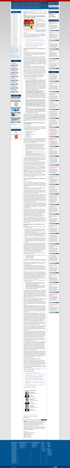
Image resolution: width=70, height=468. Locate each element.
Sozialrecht (33, 446)
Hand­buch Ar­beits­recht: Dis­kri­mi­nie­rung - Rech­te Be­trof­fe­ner (34, 376)
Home (13, 6)
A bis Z (43, 443)
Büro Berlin (49, 449)
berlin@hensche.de (15, 64)
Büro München (50, 453)
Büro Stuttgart (50, 455)
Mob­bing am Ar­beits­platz (41, 27)
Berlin (13, 9)
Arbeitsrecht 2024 (14, 17)
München (29, 9)
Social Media (44, 448)
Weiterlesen (51, 30)
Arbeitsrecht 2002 (14, 44)
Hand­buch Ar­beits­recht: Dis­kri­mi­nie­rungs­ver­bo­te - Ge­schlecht (34, 381)
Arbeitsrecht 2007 (14, 38)
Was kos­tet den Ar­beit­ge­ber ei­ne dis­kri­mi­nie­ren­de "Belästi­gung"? (34, 45)
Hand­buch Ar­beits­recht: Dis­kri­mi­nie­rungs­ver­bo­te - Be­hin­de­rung (34, 378)
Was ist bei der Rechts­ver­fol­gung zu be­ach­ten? (32, 358)
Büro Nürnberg (50, 454)
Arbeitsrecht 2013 (14, 453)
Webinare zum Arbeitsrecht (15, 56)
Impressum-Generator (15, 7)
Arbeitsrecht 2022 (14, 19)
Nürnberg (33, 9)
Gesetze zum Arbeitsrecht (29, 6)
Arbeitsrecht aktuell (17, 6)
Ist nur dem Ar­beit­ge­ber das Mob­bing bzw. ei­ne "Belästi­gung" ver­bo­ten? (35, 42)
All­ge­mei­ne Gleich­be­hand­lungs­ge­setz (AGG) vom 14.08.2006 (40, 20)
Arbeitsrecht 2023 (14, 18)
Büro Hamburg (50, 451)
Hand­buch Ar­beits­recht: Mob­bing (30, 385)
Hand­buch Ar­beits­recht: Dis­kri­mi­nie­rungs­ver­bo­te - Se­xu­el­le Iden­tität (35, 384)
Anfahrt (12, 65)
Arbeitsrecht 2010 (14, 34)
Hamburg (20, 9)
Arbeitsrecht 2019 (14, 23)
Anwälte (40, 9)
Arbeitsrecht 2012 (14, 32)
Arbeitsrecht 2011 (14, 33)
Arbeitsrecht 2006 (15, 39)
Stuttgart (37, 9)
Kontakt (43, 446)
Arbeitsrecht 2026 (14, 14)
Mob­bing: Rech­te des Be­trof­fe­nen (40, 206)
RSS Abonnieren (44, 419)
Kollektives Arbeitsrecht (35, 445)
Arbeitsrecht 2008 (14, 37)
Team (48, 444)
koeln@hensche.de (15, 79)
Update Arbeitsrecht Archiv (15, 57)
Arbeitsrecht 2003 (14, 43)
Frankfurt (16, 9)
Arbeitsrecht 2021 (14, 447)
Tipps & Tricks (20, 7)
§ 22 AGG (42, 365)
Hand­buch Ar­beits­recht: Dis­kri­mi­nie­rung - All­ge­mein (32, 372)
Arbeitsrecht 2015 (14, 28)
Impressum (49, 445)
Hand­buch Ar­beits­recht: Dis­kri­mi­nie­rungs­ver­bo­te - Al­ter (33, 377)
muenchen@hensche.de (16, 83)
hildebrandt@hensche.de (33, 403)
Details (15, 65)
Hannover (23, 9)
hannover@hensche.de (15, 75)
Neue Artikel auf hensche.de (23, 445)
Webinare (34, 7)
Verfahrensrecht (34, 447)
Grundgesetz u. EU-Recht (35, 443)
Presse (40, 6)
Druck (43, 444)
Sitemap (43, 449)
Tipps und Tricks (13, 47)
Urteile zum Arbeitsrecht (35, 6)
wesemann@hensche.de (33, 410)
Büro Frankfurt (50, 450)
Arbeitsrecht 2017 (14, 450)
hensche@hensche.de (29, 437)
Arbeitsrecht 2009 (14, 456)
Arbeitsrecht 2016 (14, 27)
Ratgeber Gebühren (30, 7)
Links (43, 447)
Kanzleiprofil (38, 7)
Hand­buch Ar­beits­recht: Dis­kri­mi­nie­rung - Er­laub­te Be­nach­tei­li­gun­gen (35, 375)
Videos (12, 53)
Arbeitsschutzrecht (34, 444)
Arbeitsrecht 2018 (14, 24)
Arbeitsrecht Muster (25, 7)
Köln (26, 9)
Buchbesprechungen (22, 443)
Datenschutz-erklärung (49, 446)
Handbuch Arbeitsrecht (22, 6)
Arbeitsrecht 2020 (14, 22)
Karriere (43, 445)
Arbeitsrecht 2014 (14, 29)
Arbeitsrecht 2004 (14, 42)
